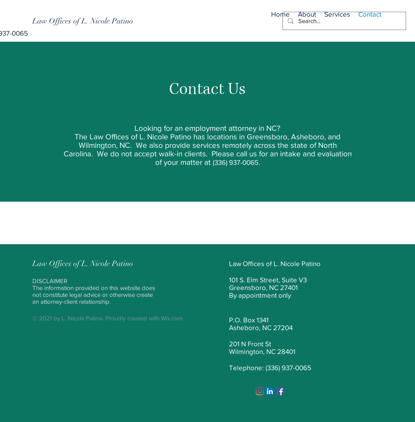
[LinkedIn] (270, 391)
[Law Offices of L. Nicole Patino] (82, 21)
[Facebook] (280, 391)
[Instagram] (260, 391)
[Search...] (343, 21)
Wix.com (172, 318)
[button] (337, 11)
